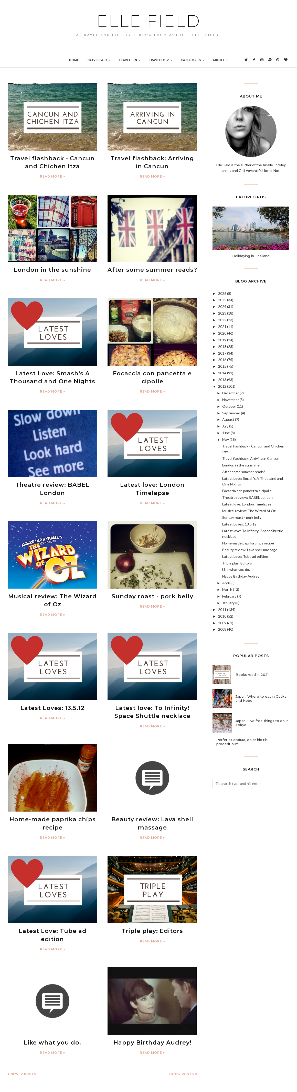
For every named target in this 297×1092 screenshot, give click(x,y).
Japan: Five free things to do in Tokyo (262, 723)
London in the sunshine (53, 268)
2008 (222, 629)
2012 (222, 386)
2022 (222, 320)
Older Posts (181, 1053)
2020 (222, 333)
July (225, 426)
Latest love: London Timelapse (246, 504)
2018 (222, 346)
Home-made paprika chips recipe (248, 543)
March (227, 589)
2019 (222, 340)
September (231, 413)
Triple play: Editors (152, 919)
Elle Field (149, 21)
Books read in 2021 (252, 674)
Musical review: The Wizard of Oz (248, 511)
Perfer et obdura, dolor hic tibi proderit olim (242, 742)
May (225, 439)
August (228, 419)
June (226, 433)
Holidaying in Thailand (251, 256)
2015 (222, 366)
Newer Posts (23, 1053)
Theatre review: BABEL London (247, 497)
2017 (222, 353)
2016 (222, 359)
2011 (222, 609)
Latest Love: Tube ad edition (52, 919)
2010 (222, 616)
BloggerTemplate (62, 1085)
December (230, 393)
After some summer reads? (152, 268)
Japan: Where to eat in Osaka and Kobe (261, 698)
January (228, 603)
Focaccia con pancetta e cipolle (247, 491)
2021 (222, 326)
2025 (222, 300)
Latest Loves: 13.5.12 (52, 700)
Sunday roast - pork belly (152, 590)
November (230, 399)
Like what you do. (52, 1022)
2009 (222, 623)
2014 (222, 373)
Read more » (52, 175)
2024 (222, 306)
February (229, 596)
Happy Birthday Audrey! (152, 1022)
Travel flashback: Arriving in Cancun (250, 458)
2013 (222, 379)
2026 (222, 293)
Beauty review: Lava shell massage (249, 550)
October (229, 406)
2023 (222, 313)
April (226, 583)
